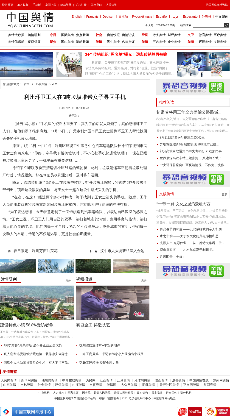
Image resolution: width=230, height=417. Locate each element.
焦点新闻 (82, 35)
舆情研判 (34, 35)
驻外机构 (185, 392)
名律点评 (128, 42)
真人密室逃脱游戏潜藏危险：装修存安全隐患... (37, 354)
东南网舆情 (221, 380)
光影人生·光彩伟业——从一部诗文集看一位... (192, 243)
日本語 (123, 16)
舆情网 (111, 384)
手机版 (37, 4)
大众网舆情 (129, 384)
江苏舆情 (123, 380)
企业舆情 (174, 42)
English (77, 16)
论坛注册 (81, 4)
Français (92, 16)
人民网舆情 (9, 380)
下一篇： (118, 251)
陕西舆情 (161, 380)
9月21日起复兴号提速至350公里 (182, 137)
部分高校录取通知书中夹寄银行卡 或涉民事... (192, 151)
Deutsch (108, 16)
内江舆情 (78, 384)
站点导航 (96, 4)
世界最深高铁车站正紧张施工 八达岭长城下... (192, 158)
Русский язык (142, 16)
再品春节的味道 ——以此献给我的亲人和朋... (192, 229)
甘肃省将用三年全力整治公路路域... (189, 112)
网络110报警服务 (108, 398)
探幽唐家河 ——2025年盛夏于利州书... (187, 250)
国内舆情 (67, 42)
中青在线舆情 (71, 380)
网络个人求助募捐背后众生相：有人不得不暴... (37, 362)
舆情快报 (113, 35)
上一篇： (31, 251)
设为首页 (7, 4)
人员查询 (111, 4)
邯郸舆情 (148, 384)
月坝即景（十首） (172, 257)
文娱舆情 (220, 42)
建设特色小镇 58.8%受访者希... (28, 325)
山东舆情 (9, 384)
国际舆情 (67, 35)
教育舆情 (205, 35)
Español (162, 16)
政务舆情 (159, 35)
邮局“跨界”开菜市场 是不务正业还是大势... (34, 345)
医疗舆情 (220, 35)
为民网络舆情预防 (217, 4)
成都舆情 (178, 380)
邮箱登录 (65, 4)
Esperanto (190, 16)
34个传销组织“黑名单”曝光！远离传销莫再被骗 (126, 54)
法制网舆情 (50, 380)
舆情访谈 (128, 35)
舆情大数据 (16, 35)
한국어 (206, 16)
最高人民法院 (102, 392)
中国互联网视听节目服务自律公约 (75, 398)
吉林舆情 (26, 384)
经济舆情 (145, 38)
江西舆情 (106, 380)
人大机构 (58, 392)
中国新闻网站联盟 (165, 398)
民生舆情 (113, 42)
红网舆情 (210, 384)
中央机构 (44, 392)
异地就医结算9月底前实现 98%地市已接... (189, 144)
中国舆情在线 (199, 380)
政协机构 (142, 392)
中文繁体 (221, 16)
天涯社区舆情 (169, 384)
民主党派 (157, 392)
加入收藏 (22, 4)
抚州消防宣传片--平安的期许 (99, 345)
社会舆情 (99, 38)
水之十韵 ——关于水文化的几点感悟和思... (190, 236)
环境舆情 (205, 42)
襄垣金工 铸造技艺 (93, 325)
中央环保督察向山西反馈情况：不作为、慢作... (193, 165)
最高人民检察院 (123, 392)
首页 (26, 84)
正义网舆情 (191, 384)
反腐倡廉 (34, 42)
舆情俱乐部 (16, 42)
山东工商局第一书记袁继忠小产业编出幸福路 (111, 354)
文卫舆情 (191, 38)
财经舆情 (174, 35)
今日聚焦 (53, 38)
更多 (224, 194)
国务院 (86, 392)
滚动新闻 (82, 42)
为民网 (90, 380)
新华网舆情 (29, 380)
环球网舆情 (142, 380)
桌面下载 (50, 4)
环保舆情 (61, 384)
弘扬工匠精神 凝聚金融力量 (99, 362)
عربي (175, 16)
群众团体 (171, 392)
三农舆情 (159, 42)
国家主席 (73, 392)
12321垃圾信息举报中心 (136, 398)
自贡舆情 (96, 384)
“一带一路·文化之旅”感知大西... (185, 204)
